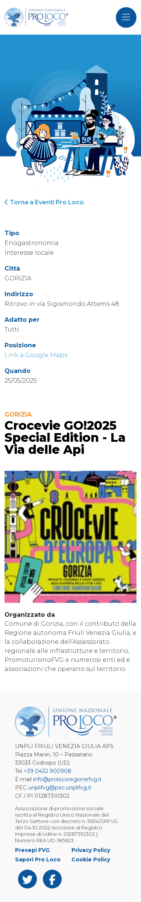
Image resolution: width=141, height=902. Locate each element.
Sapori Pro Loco (38, 859)
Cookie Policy (90, 859)
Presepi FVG (32, 850)
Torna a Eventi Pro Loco (44, 202)
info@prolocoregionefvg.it (67, 779)
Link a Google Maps (36, 355)
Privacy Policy (90, 850)
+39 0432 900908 (47, 771)
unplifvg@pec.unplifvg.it (59, 787)
